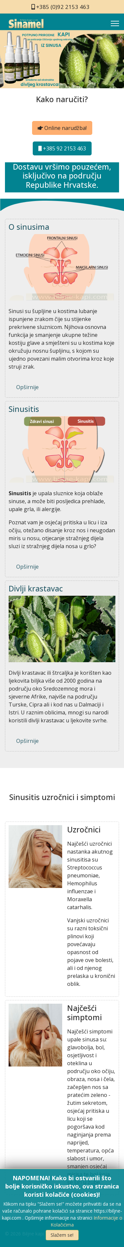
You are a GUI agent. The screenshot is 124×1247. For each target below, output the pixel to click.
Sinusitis (24, 409)
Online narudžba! (62, 128)
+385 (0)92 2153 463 (63, 7)
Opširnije (27, 387)
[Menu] (115, 23)
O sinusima (29, 226)
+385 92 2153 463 (62, 148)
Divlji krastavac (36, 588)
